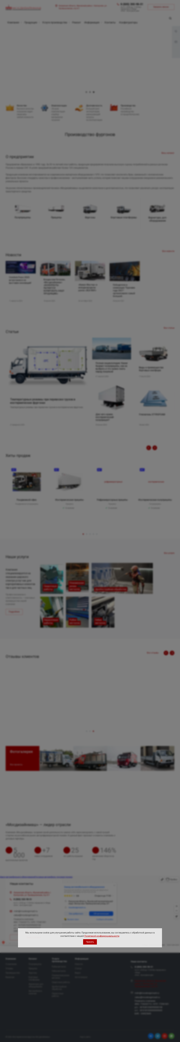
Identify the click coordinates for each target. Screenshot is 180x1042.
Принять (90, 942)
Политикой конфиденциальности (101, 936)
